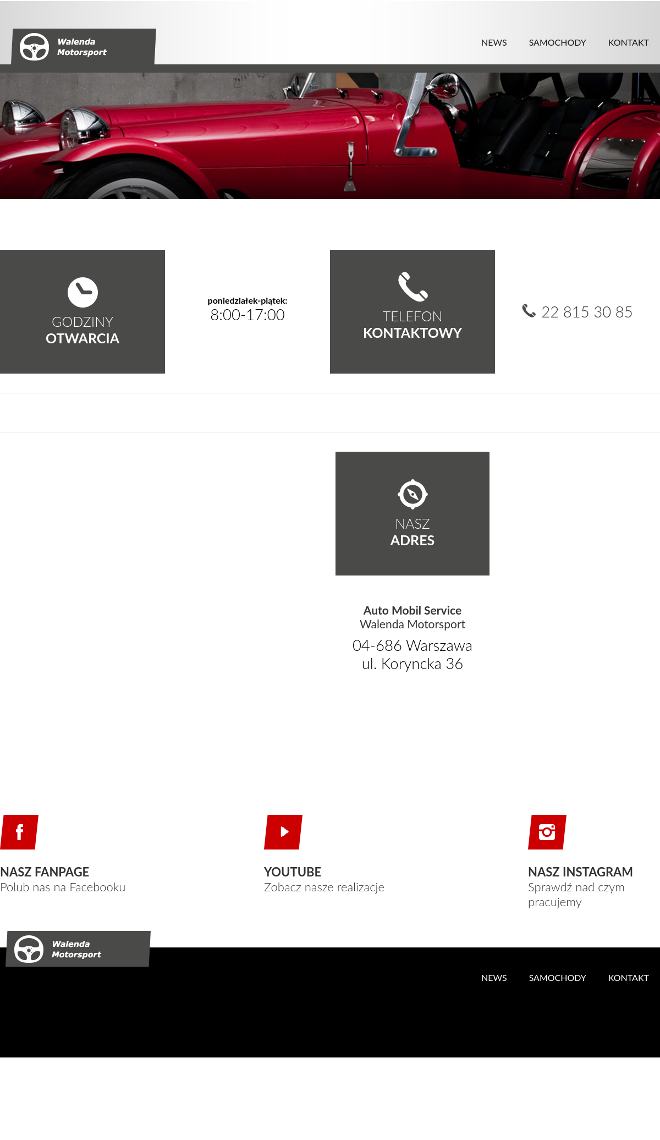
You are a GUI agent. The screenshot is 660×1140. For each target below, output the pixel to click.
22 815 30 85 (587, 312)
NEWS (494, 42)
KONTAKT (628, 42)
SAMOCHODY (557, 42)
